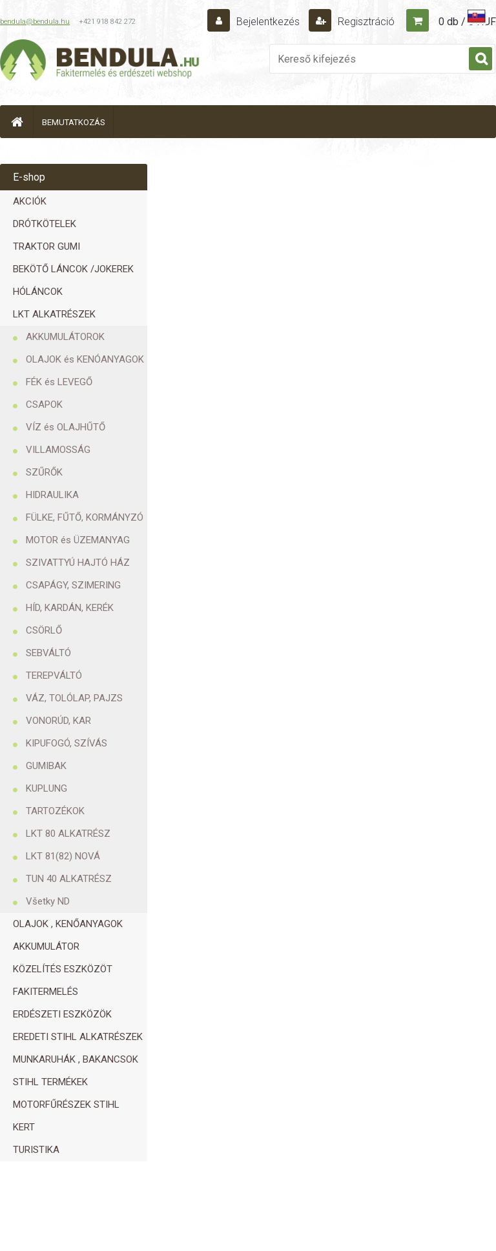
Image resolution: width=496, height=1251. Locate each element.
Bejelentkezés (268, 21)
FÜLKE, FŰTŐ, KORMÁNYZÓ (84, 517)
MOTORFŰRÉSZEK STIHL (66, 1104)
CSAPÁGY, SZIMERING (73, 585)
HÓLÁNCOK (38, 291)
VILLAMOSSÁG (58, 449)
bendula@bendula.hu (35, 21)
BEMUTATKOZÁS (73, 122)
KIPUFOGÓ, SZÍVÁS (66, 743)
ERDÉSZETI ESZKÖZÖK (62, 1014)
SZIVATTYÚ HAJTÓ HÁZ (78, 562)
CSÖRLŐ (44, 630)
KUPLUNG (46, 788)
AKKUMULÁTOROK (65, 337)
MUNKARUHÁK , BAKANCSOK (75, 1059)
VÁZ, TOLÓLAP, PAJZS (74, 698)
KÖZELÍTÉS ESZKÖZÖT (62, 969)
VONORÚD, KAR (58, 720)
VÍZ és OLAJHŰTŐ (65, 427)
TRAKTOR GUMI (46, 246)
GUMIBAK (46, 766)
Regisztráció (365, 21)
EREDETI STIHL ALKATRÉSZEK (78, 1037)
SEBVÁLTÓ (48, 653)
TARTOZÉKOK (55, 811)
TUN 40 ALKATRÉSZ (69, 879)
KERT (24, 1127)
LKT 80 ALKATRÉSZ (68, 833)
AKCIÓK (29, 201)
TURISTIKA (36, 1150)
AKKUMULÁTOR (46, 946)
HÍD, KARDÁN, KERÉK (70, 608)
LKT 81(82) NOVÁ (63, 856)
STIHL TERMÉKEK (50, 1082)
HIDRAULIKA (52, 495)
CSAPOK (44, 404)
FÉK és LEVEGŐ (59, 382)
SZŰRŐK (44, 472)
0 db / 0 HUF (467, 21)
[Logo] (100, 62)
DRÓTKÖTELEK (44, 224)
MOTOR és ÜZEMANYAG (78, 540)
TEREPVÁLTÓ (54, 675)
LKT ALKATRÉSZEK (54, 314)
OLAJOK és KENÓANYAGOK (85, 359)
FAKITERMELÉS (45, 991)
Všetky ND (48, 901)
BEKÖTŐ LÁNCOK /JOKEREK (73, 269)
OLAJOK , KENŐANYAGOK (68, 924)
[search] (480, 59)
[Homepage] (17, 121)
